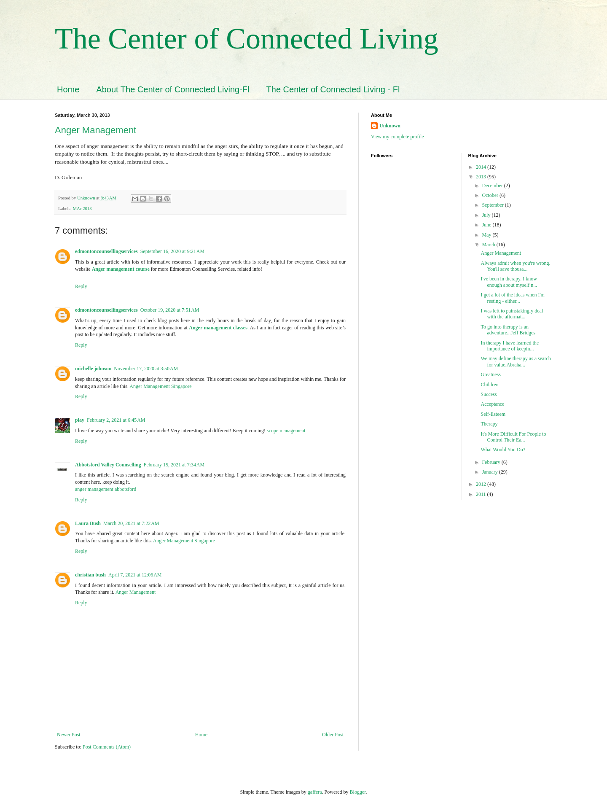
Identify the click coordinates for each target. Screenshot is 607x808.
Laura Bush (88, 523)
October (491, 195)
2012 (481, 484)
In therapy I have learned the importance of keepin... (510, 346)
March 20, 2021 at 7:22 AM (131, 523)
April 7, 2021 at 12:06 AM (135, 575)
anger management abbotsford (105, 489)
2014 (481, 167)
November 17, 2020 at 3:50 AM (146, 369)
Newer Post (69, 735)
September (493, 205)
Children (489, 385)
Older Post (333, 735)
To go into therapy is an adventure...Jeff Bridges (508, 330)
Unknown (389, 126)
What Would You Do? (503, 449)
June (487, 225)
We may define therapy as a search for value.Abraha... (516, 361)
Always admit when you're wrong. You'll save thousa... (515, 266)
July (487, 215)
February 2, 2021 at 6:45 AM (116, 420)
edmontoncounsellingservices (106, 251)
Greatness (490, 374)
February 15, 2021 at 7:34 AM (174, 465)
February (491, 462)
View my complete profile (397, 137)
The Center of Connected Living (246, 38)
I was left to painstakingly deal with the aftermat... (512, 314)
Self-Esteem (493, 414)
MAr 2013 (82, 208)
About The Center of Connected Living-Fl (172, 89)
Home (68, 89)
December (493, 186)
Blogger (358, 792)
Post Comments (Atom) (107, 747)
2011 (481, 494)
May (487, 235)
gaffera (315, 792)
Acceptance (492, 404)
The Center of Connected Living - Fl (333, 89)
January (490, 472)
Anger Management (95, 130)
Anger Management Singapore (160, 386)
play (79, 420)
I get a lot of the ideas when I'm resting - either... (512, 298)
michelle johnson (93, 369)
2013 (481, 177)
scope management (286, 431)
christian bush (90, 575)
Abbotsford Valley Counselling (108, 465)
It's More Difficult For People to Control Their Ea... (513, 437)
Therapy (489, 424)
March (489, 245)
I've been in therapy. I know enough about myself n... (509, 282)
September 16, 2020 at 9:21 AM (172, 251)
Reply (81, 286)
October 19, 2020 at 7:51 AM (169, 310)
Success (489, 394)
